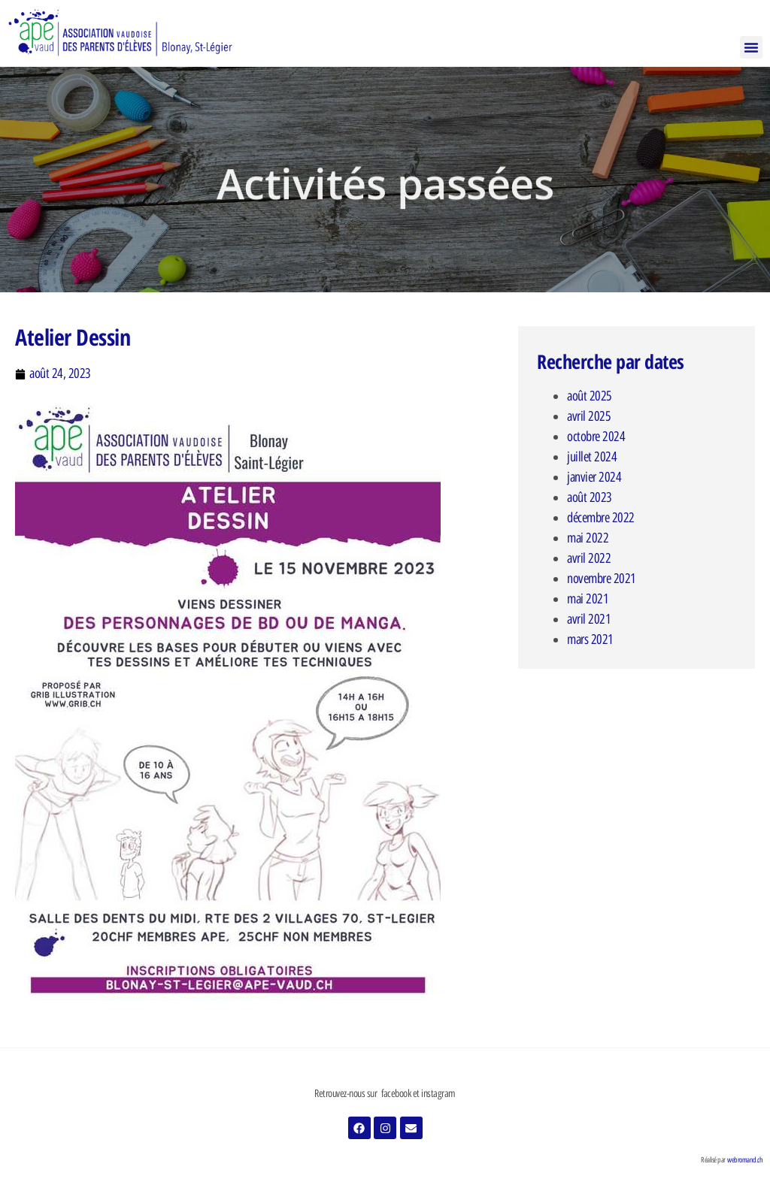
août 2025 (589, 396)
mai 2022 (587, 538)
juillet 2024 (592, 457)
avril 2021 (589, 619)
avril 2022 (589, 558)
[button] (751, 47)
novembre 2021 (601, 578)
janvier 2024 (594, 477)
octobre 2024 (596, 436)
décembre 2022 (601, 517)
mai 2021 (587, 599)
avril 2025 (589, 416)
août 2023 (589, 497)
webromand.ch (744, 1160)
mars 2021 (590, 639)
